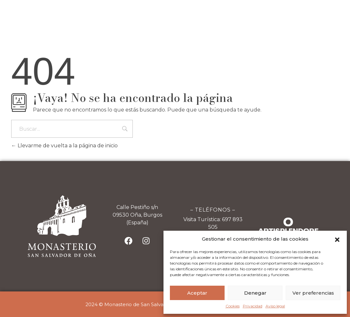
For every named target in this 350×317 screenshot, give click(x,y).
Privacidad (252, 306)
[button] (337, 239)
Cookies (233, 306)
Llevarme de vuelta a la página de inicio (64, 146)
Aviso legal (275, 306)
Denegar (255, 293)
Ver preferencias (313, 293)
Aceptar (197, 293)
